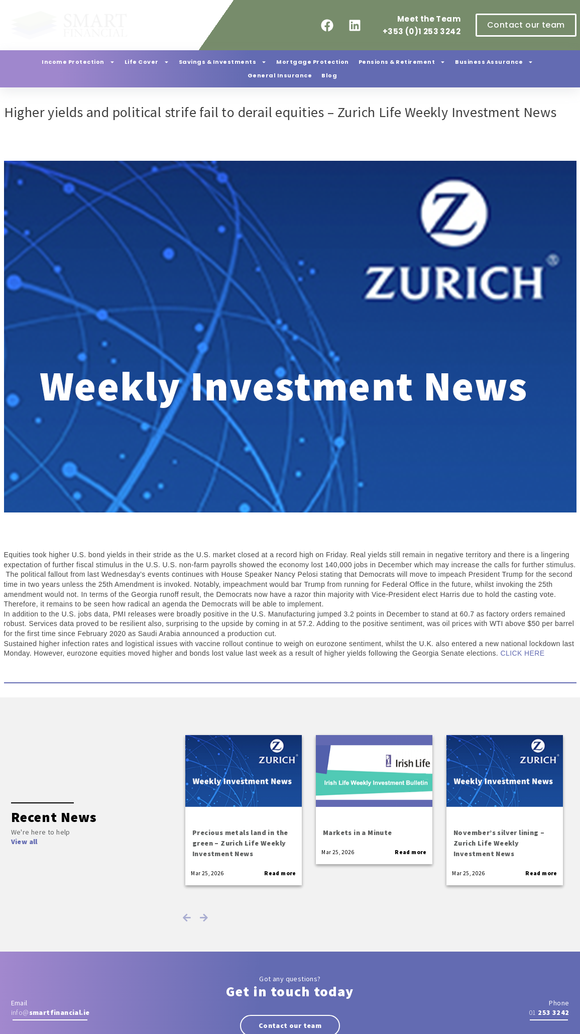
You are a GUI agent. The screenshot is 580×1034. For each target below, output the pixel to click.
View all (24, 841)
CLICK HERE (521, 653)
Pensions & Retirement (402, 62)
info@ (50, 1012)
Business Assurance (494, 62)
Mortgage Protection (312, 62)
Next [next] (203, 917)
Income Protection (78, 62)
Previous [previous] (186, 917)
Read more (280, 873)
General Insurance (280, 75)
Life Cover (147, 62)
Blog (329, 75)
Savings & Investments (223, 62)
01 (549, 1012)
